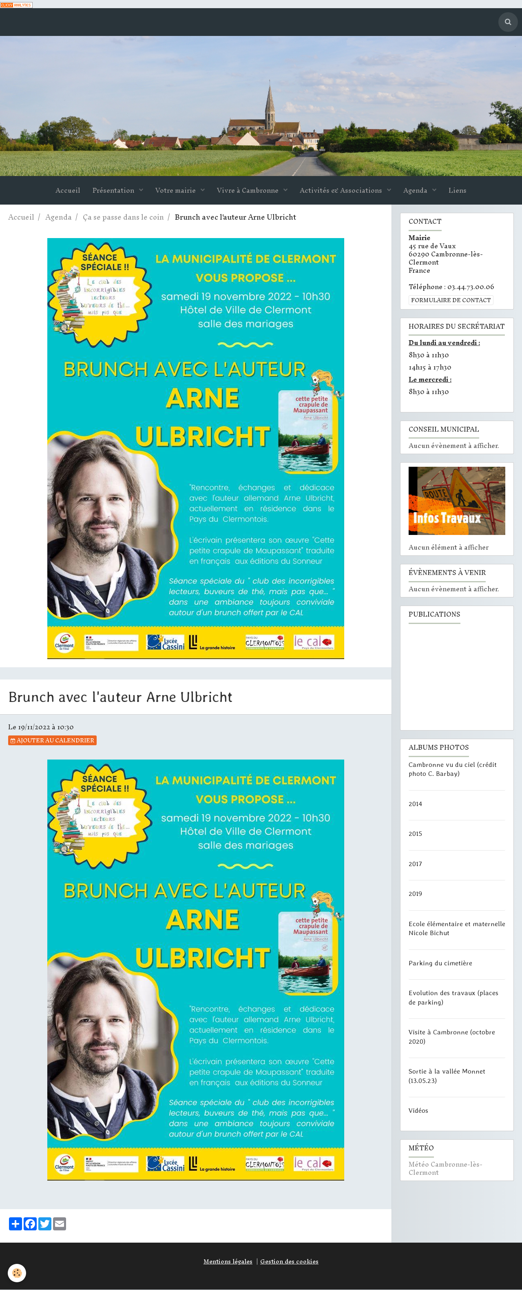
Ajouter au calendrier (52, 741)
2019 (415, 894)
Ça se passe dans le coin (123, 218)
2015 (415, 834)
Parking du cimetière (440, 963)
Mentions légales (227, 1261)
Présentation (114, 191)
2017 (415, 864)
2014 (415, 804)
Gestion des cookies (289, 1261)
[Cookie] (17, 1273)
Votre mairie (176, 191)
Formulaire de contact (451, 300)
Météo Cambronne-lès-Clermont (445, 1169)
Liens (458, 191)
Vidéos (418, 1111)
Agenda (416, 191)
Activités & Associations (342, 191)
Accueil (67, 191)
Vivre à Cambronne (248, 191)
